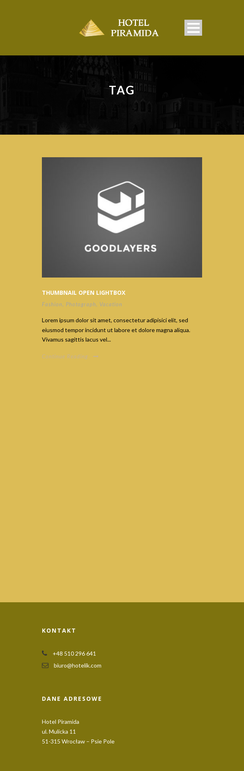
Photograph (81, 304)
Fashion (52, 304)
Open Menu (193, 28)
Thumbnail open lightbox (83, 292)
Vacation (110, 304)
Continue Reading (70, 356)
